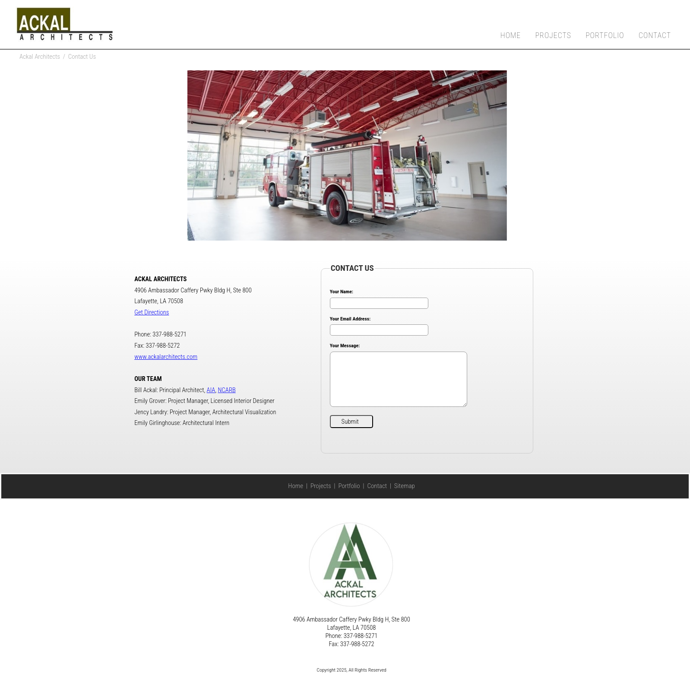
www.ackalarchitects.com (165, 357)
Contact (655, 35)
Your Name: (341, 292)
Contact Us (82, 56)
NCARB (227, 390)
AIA (211, 390)
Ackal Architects (39, 56)
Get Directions (151, 312)
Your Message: (345, 346)
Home (510, 35)
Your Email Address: (350, 319)
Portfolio (605, 35)
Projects (553, 35)
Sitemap (404, 486)
